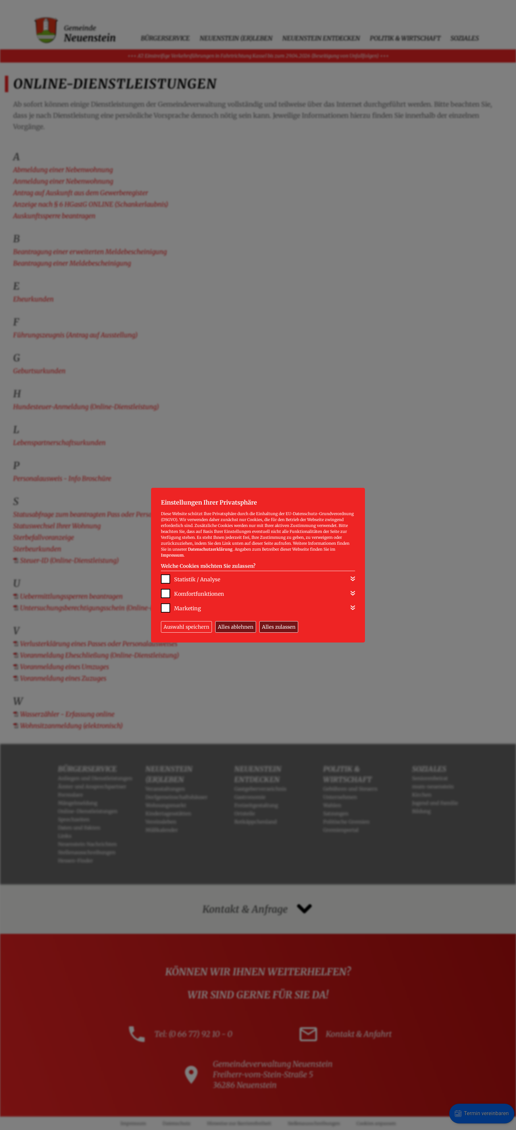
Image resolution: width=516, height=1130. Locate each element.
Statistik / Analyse (197, 579)
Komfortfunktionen (199, 594)
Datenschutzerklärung (210, 549)
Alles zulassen (279, 627)
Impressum (172, 555)
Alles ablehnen (235, 627)
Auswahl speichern (186, 627)
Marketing (187, 608)
